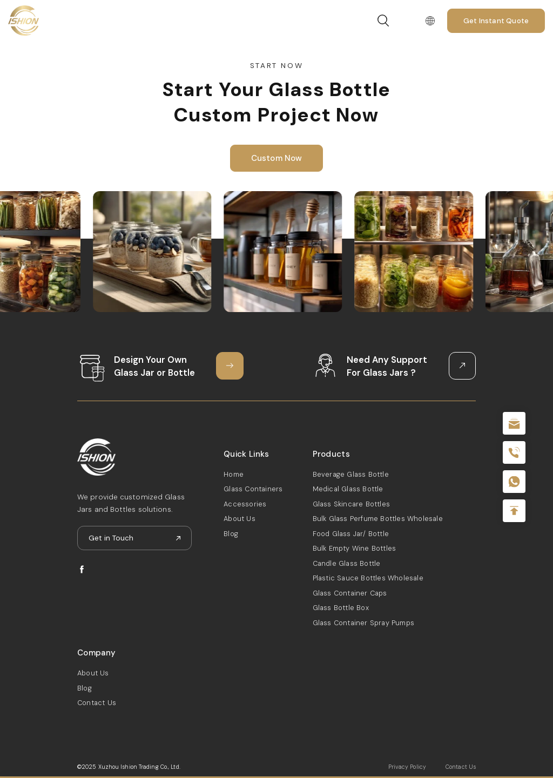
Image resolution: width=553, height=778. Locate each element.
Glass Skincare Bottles (351, 504)
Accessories (245, 504)
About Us (239, 518)
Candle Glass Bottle (347, 563)
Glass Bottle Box (341, 607)
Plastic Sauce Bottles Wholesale (368, 578)
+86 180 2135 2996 (514, 452)
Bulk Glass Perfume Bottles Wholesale (378, 518)
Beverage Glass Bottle (351, 474)
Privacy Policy (407, 766)
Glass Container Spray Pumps (363, 622)
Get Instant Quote (496, 20)
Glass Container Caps (350, 593)
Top (514, 510)
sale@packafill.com (514, 423)
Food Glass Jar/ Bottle (351, 533)
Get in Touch (111, 538)
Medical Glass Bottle (348, 488)
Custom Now (276, 158)
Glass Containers (253, 488)
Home (234, 474)
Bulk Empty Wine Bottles (354, 548)
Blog (231, 533)
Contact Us (96, 702)
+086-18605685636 (514, 481)
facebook (81, 569)
